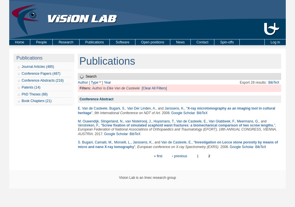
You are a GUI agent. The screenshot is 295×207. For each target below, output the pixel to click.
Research (65, 42)
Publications (94, 42)
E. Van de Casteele (92, 108)
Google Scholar (183, 113)
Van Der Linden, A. (141, 108)
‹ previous (179, 156)
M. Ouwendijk (88, 121)
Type (94, 82)
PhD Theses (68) (35, 94)
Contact (202, 42)
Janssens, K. (174, 108)
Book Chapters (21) (37, 101)
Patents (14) (31, 87)
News (180, 42)
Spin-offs (227, 42)
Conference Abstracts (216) (43, 80)
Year (107, 82)
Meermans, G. (248, 121)
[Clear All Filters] (154, 88)
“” (188, 125)
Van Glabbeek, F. (222, 121)
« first (158, 156)
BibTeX (273, 82)
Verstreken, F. (88, 125)
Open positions (152, 42)
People (41, 42)
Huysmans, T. (164, 121)
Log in (275, 42)
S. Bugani (85, 142)
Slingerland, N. (112, 121)
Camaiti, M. (103, 142)
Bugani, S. (117, 108)
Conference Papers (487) (41, 74)
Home (19, 42)
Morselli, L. (122, 142)
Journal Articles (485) (38, 67)
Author (83, 82)
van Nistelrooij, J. (138, 121)
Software (122, 42)
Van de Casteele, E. (191, 121)
